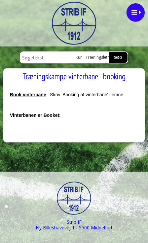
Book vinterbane (28, 94)
